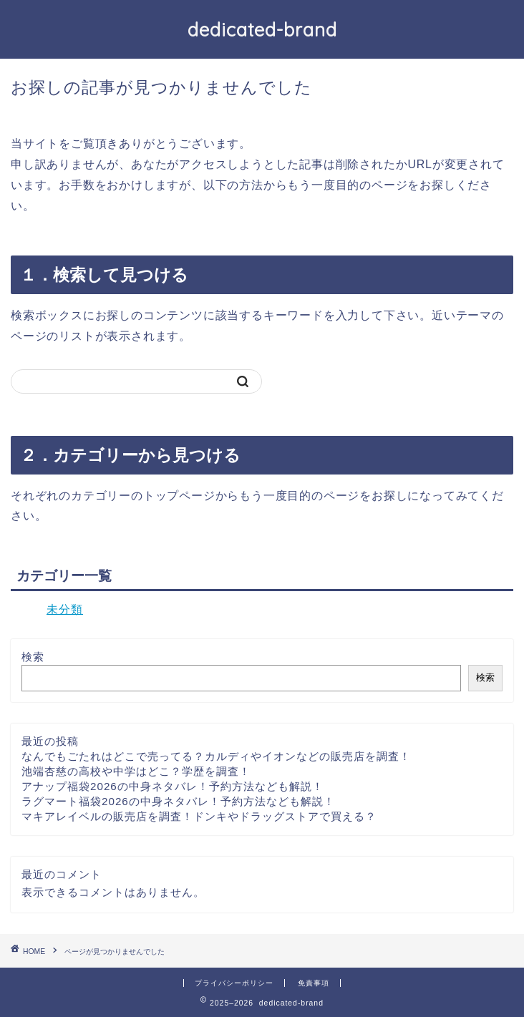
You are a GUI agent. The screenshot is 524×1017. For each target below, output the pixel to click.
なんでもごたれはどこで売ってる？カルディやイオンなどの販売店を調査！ (216, 756)
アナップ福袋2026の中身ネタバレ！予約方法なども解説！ (172, 786)
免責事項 (313, 983)
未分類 (65, 609)
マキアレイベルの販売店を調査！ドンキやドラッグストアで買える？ (199, 816)
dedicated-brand (262, 29)
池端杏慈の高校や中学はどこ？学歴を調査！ (136, 771)
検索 (32, 657)
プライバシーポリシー (234, 983)
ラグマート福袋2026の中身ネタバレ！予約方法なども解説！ (178, 801)
